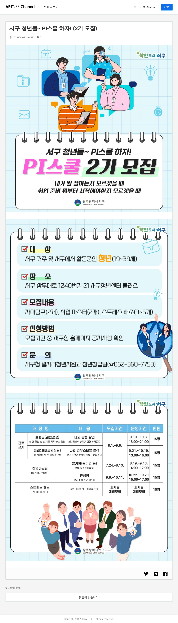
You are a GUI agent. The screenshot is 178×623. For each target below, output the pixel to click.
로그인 (166, 7)
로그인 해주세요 (145, 7)
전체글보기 (51, 7)
